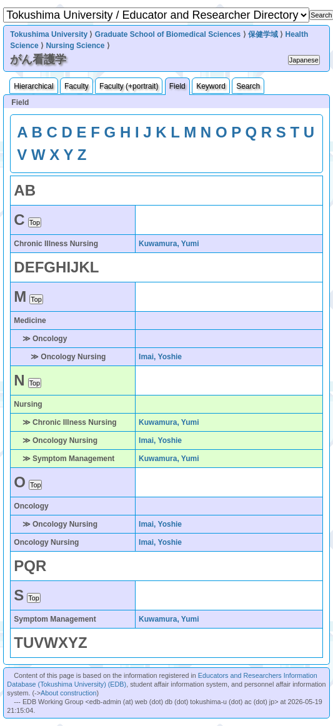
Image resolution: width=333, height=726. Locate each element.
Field (177, 86)
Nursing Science (75, 45)
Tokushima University (48, 34)
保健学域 (263, 34)
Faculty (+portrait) (128, 86)
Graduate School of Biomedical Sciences (168, 34)
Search (248, 86)
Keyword (211, 86)
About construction (68, 693)
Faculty (76, 86)
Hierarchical (33, 86)
